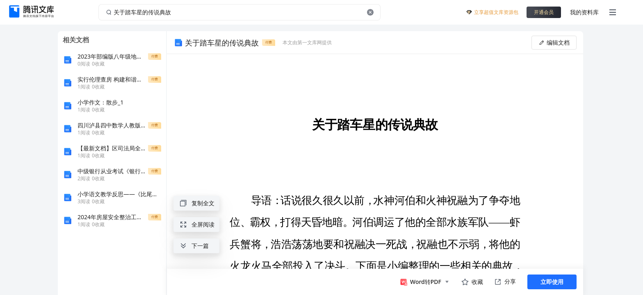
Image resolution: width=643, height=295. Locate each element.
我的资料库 (584, 12)
